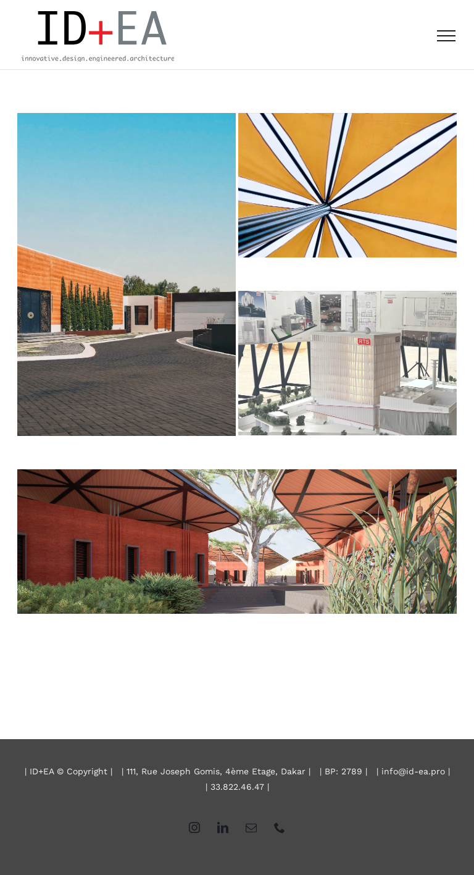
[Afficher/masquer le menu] (446, 35)
